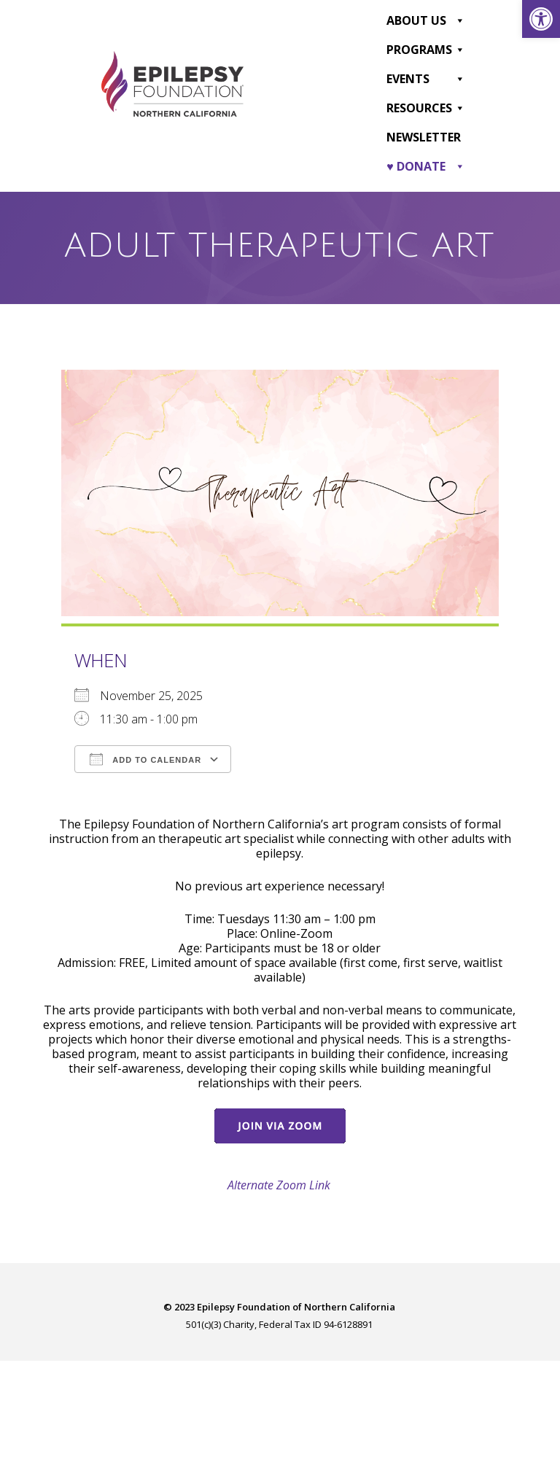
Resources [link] (425, 108)
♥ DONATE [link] (425, 166)
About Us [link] (425, 20)
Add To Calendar (145, 759)
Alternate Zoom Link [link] (279, 1185)
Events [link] (425, 78)
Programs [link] (425, 49)
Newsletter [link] (423, 137)
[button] (459, 20)
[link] (541, 19)
